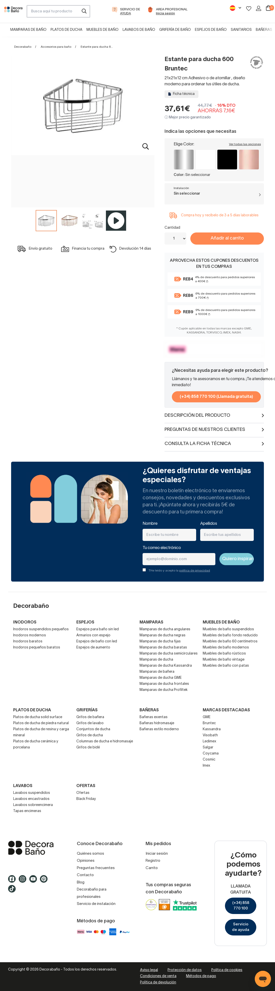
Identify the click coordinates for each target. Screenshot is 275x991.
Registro (153, 861)
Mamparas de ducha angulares (165, 629)
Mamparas (151, 622)
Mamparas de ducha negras (163, 635)
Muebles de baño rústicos (224, 653)
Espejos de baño (211, 30)
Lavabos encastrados (31, 799)
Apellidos (208, 524)
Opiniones (86, 861)
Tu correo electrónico (162, 548)
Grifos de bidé (88, 747)
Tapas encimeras (27, 811)
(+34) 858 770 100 (240, 905)
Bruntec (209, 723)
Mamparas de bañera (157, 671)
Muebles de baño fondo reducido (230, 635)
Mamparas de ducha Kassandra (166, 665)
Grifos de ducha (89, 735)
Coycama (211, 753)
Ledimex (209, 741)
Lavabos (22, 786)
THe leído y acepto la (179, 570)
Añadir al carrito (227, 238)
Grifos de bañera (90, 717)
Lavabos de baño (139, 30)
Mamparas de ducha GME (161, 678)
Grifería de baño (175, 30)
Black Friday (86, 799)
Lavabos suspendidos (31, 793)
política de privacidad (194, 570)
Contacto (85, 875)
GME (207, 717)
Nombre (150, 524)
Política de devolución (158, 982)
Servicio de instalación (96, 904)
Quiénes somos (90, 853)
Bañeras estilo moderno (159, 729)
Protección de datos (185, 970)
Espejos (85, 622)
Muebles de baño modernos (226, 647)
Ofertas (82, 793)
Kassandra (212, 729)
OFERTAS (85, 786)
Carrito (152, 868)
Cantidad (172, 227)
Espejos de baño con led (96, 641)
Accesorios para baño (56, 46)
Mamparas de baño (28, 30)
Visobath (210, 735)
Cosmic (209, 759)
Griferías (87, 710)
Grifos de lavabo (90, 723)
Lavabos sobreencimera (33, 805)
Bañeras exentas (154, 717)
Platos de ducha (66, 30)
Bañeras (264, 30)
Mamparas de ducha (156, 659)
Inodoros (24, 622)
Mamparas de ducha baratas (163, 647)
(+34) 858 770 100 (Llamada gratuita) (216, 397)
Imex (206, 765)
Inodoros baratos (27, 641)
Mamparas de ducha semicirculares (169, 653)
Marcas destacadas (226, 710)
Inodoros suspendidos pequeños (41, 629)
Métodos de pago (201, 976)
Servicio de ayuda (240, 927)
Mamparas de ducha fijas (160, 641)
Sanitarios (241, 30)
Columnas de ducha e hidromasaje (104, 741)
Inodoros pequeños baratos (36, 647)
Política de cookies (226, 970)
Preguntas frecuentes (96, 868)
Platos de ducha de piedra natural (41, 723)
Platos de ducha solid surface (37, 717)
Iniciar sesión (157, 853)
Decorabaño (22, 46)
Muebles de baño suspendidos (228, 629)
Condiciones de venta (158, 976)
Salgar (208, 747)
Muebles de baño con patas (226, 665)
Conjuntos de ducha (93, 729)
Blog (80, 882)
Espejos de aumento (93, 647)
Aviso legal (149, 970)
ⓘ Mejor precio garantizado (188, 117)
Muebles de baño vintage (223, 659)
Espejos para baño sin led (97, 629)
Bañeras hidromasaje (157, 723)
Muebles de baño (102, 30)
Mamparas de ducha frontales (164, 684)
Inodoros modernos (29, 635)
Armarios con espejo (93, 635)
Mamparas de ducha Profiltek (164, 690)
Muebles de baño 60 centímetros (230, 641)
